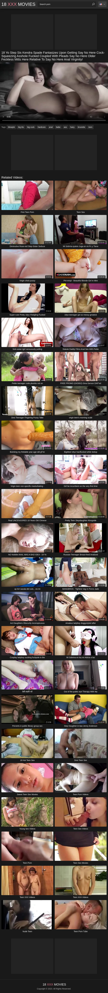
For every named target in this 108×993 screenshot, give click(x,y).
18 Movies (18, 4)
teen (90, 127)
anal (51, 127)
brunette (81, 127)
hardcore (42, 127)
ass (65, 127)
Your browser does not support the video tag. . (54, 93)
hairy (72, 127)
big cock (30, 127)
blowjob (11, 127)
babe (58, 127)
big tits (21, 127)
